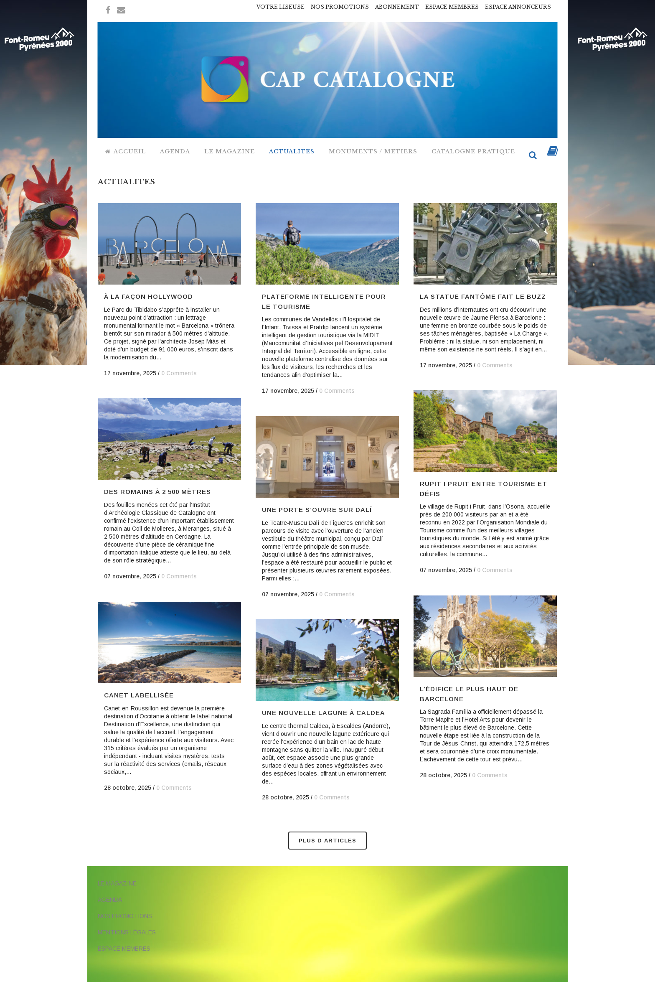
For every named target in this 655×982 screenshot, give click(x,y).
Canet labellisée (139, 695)
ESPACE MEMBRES (452, 7)
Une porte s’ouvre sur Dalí (317, 509)
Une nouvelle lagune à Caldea (323, 712)
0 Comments (179, 373)
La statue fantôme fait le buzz (483, 296)
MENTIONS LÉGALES (127, 932)
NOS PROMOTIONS (340, 7)
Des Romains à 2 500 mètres (157, 491)
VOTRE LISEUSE (280, 7)
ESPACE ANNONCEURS (518, 7)
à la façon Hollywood (148, 296)
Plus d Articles (327, 840)
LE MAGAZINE (117, 883)
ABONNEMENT (397, 7)
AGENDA (110, 899)
